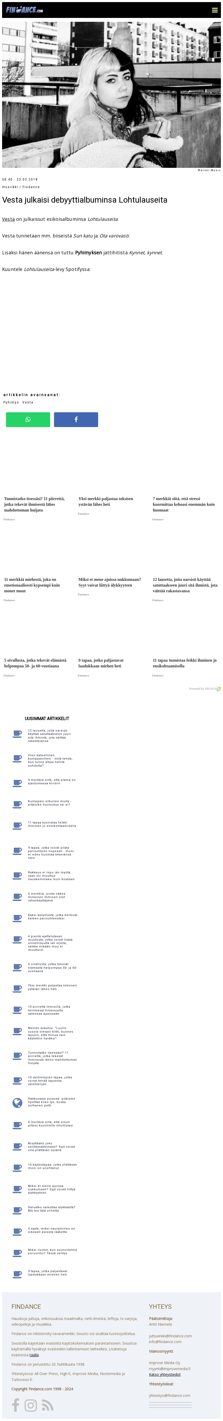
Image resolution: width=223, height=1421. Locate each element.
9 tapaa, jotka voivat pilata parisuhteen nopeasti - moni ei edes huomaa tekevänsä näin (51, 853)
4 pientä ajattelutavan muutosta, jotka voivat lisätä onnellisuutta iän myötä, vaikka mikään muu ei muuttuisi (50, 943)
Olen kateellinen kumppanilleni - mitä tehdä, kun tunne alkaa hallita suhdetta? (50, 760)
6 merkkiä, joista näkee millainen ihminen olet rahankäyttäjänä (47, 897)
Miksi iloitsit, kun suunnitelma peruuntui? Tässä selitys (52, 1251)
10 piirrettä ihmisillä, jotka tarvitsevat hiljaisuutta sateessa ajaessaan (49, 1010)
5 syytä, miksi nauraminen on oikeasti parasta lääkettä (51, 1230)
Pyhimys (11, 402)
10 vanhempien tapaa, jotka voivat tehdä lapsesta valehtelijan (50, 1081)
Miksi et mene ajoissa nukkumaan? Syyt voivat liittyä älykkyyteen (52, 1189)
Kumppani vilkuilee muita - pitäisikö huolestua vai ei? (49, 803)
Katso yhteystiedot (165, 1374)
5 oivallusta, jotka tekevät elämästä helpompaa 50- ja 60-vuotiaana (52, 967)
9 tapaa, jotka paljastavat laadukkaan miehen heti (47, 1273)
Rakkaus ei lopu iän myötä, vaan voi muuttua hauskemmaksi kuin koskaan (51, 876)
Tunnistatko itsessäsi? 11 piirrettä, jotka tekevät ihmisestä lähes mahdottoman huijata (52, 1058)
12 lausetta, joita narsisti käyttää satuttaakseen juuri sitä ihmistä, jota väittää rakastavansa (49, 736)
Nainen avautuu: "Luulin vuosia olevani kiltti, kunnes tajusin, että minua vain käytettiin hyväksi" (50, 1033)
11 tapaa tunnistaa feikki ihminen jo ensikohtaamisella (52, 824)
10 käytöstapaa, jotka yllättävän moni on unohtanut (52, 1166)
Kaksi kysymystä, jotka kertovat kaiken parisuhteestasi (52, 916)
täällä (34, 1354)
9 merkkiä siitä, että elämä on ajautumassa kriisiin (52, 781)
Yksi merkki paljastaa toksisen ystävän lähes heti (52, 987)
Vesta (8, 219)
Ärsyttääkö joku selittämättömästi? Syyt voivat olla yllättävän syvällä (51, 1147)
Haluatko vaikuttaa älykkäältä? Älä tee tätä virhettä (52, 1209)
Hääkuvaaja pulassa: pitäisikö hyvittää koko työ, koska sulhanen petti (51, 1102)
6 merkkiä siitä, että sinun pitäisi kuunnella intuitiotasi (50, 1123)
